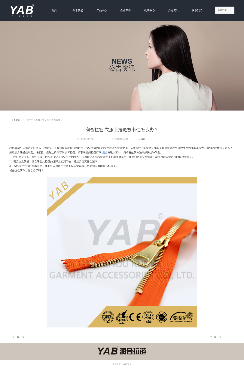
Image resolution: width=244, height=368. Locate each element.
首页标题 (15, 120)
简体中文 (222, 10)
